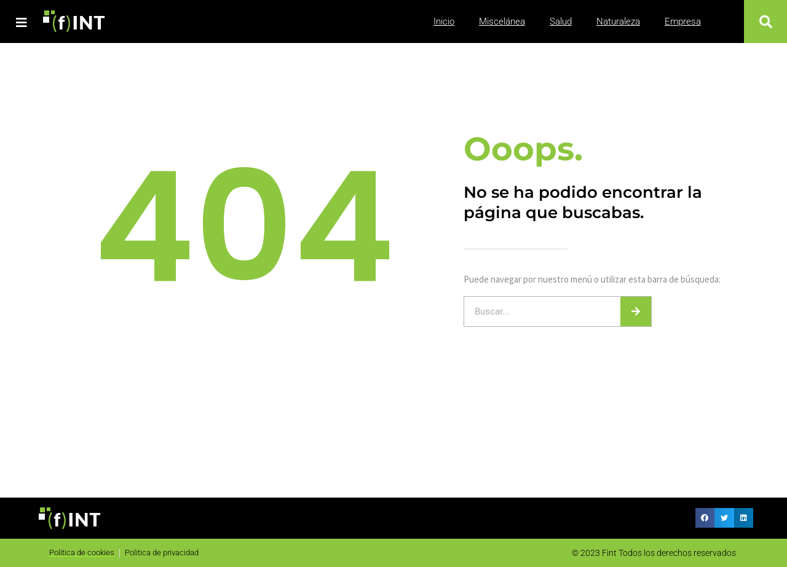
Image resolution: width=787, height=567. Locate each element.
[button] (765, 21)
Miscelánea (502, 21)
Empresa (683, 21)
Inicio (443, 21)
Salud (561, 21)
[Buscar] (635, 311)
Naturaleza (618, 21)
